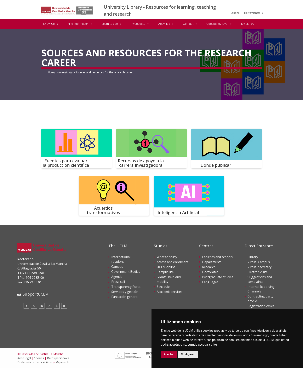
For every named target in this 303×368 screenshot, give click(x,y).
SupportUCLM (36, 294)
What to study (167, 257)
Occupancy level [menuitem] (217, 23)
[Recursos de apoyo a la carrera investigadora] (151, 148)
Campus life (165, 272)
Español (235, 12)
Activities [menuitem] (164, 23)
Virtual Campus (259, 262)
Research (208, 267)
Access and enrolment (172, 262)
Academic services (169, 292)
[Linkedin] (41, 306)
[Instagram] (49, 306)
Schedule (163, 287)
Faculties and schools (217, 257)
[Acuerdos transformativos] (114, 195)
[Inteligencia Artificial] (189, 195)
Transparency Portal (126, 287)
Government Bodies (125, 271)
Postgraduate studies (217, 277)
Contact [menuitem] (188, 23)
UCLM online (166, 267)
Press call (118, 282)
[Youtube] (57, 306)
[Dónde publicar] (226, 148)
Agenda (116, 277)
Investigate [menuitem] (138, 23)
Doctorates (210, 272)
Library (253, 257)
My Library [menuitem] (247, 23)
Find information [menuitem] (78, 23)
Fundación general (124, 297)
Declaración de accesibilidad (35, 362)
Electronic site (258, 272)
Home (51, 72)
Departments (211, 262)
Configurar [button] (188, 354)
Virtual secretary (260, 267)
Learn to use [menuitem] (110, 23)
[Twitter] (34, 306)
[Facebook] (26, 306)
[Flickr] (64, 306)
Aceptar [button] (169, 354)
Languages (210, 282)
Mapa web (62, 362)
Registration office (261, 306)
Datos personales (58, 358)
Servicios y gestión (124, 292)
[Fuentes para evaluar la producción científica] (76, 148)
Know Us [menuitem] (49, 23)
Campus (117, 266)
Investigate (65, 72)
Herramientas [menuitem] (252, 12)
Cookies (39, 358)
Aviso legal (24, 358)
